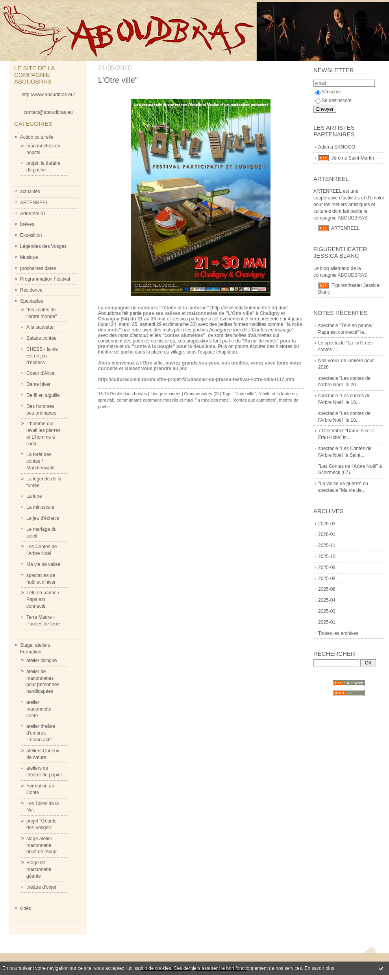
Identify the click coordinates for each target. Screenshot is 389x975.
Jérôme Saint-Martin (353, 158)
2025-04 (326, 600)
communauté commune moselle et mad (155, 400)
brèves (27, 224)
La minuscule (40, 507)
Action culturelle (37, 137)
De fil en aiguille (43, 395)
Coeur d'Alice (40, 373)
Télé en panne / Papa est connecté (42, 599)
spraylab (106, 400)
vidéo (25, 908)
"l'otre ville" (245, 393)
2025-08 (326, 578)
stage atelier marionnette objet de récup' (41, 845)
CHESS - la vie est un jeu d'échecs (42, 355)
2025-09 (326, 567)
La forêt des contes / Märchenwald (40, 461)
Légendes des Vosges (43, 246)
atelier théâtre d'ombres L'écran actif (40, 733)
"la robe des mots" (212, 400)
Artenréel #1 (33, 213)
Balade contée (41, 338)
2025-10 (326, 556)
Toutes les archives (338, 633)
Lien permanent (165, 393)
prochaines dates (38, 268)
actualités (30, 191)
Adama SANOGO (336, 147)
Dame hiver (38, 384)
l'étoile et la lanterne (277, 393)
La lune (34, 496)
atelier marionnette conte (38, 709)
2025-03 (326, 611)
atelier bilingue (41, 660)
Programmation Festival (45, 279)
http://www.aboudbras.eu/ (48, 94)
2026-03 (326, 524)
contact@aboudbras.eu (48, 112)
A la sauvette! (40, 327)
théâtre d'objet (41, 887)
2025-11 (326, 545)
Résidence (31, 290)
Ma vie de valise (43, 564)
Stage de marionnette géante (38, 869)
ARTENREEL (34, 202)
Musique (29, 257)
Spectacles (31, 301)
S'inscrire (328, 92)
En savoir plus (319, 968)
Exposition (31, 235)
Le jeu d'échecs (42, 518)
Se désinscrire (333, 100)
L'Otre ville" (118, 80)
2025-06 (326, 589)
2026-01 (326, 534)
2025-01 (326, 622)
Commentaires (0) (201, 393)
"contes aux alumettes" (255, 400)
